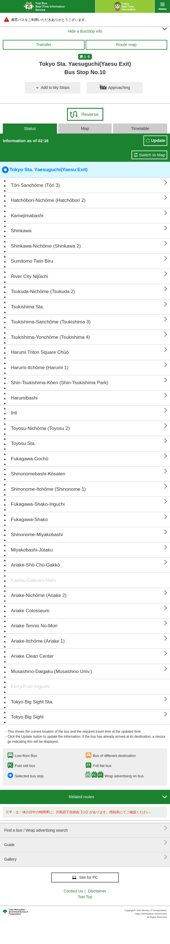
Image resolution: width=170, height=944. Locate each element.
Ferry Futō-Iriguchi (30, 686)
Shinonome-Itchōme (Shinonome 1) (48, 489)
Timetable (140, 128)
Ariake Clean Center (32, 656)
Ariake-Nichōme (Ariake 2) (38, 595)
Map (85, 128)
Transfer (43, 44)
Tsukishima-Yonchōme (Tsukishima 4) (50, 337)
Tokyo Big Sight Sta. (32, 702)
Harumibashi (24, 398)
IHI (14, 413)
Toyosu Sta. (23, 443)
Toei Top (85, 897)
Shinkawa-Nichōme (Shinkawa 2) (46, 246)
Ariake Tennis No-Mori (34, 625)
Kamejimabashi (27, 215)
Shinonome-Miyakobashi (37, 534)
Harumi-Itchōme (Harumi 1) (39, 367)
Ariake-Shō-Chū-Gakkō (35, 565)
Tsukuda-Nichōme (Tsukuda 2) (43, 291)
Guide (85, 843)
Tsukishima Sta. (27, 306)
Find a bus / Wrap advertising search (85, 828)
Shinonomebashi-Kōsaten (38, 473)
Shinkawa (21, 230)
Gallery (85, 857)
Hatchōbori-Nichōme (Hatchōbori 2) (48, 200)
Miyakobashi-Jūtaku (32, 550)
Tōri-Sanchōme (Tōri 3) (35, 185)
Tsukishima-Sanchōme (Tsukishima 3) (50, 322)
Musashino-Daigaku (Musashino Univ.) (51, 671)
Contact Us (73, 891)
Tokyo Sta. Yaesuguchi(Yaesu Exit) (45, 169)
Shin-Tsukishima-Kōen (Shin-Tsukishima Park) (59, 382)
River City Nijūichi (29, 276)
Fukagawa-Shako (29, 519)
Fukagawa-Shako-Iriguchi (38, 504)
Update (158, 140)
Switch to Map (152, 155)
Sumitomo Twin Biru (32, 261)
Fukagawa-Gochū (29, 458)
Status (30, 128)
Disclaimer (97, 891)
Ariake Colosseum (30, 610)
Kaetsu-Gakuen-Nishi (33, 580)
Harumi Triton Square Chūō (40, 352)
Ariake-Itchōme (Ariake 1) (38, 641)
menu (162, 6)
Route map (126, 44)
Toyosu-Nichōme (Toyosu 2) (40, 428)
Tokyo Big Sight (27, 717)
